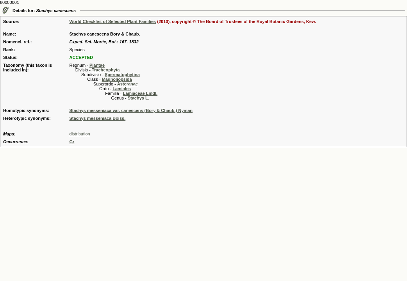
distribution (80, 134)
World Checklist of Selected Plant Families (113, 21)
